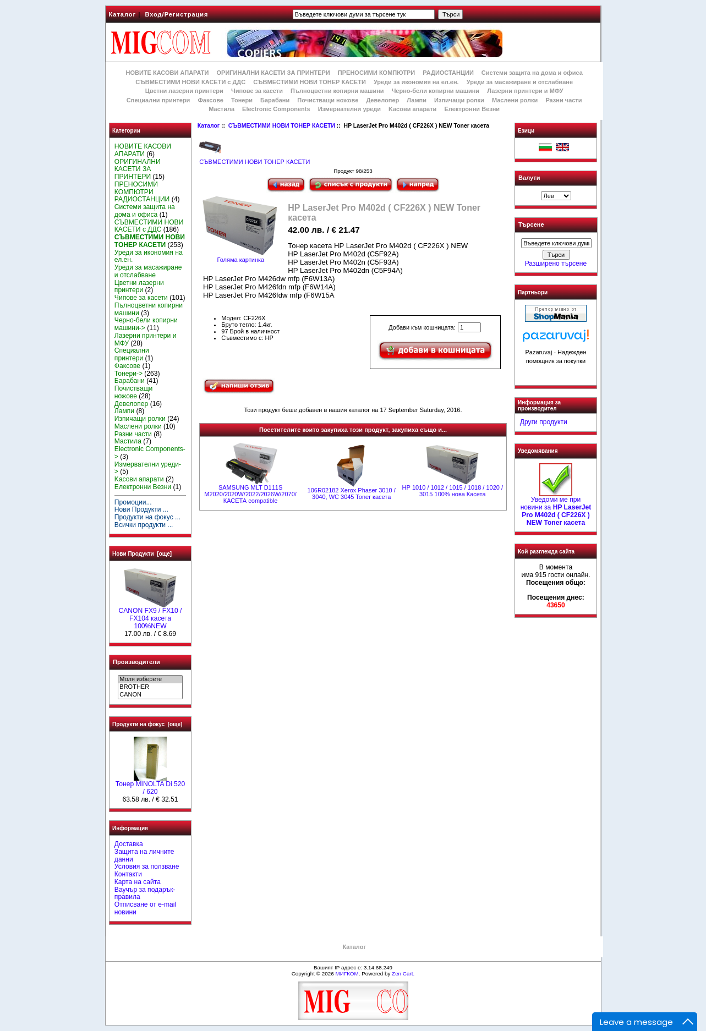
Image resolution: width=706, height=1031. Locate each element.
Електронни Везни (472, 109)
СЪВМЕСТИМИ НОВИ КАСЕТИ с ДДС (190, 82)
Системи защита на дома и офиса (532, 72)
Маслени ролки (515, 100)
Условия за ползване (146, 866)
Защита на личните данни (144, 855)
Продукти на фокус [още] (147, 724)
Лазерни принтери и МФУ (525, 90)
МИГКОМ (346, 973)
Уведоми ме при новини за (556, 508)
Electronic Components (276, 109)
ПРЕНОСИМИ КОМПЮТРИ (376, 72)
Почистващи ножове (327, 100)
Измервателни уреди (349, 109)
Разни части (563, 100)
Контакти (128, 874)
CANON (150, 695)
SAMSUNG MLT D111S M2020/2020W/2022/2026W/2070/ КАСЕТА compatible (250, 494)
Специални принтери (158, 100)
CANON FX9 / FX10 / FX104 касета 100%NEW (150, 615)
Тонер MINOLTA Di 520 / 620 (150, 785)
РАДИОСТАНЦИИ (448, 72)
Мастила (221, 109)
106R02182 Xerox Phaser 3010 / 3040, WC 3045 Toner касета (352, 493)
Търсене (531, 225)
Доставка (128, 844)
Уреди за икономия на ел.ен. (416, 82)
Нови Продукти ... (141, 509)
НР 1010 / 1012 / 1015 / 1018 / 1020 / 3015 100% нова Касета (452, 490)
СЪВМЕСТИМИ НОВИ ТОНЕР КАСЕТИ (281, 126)
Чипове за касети (257, 90)
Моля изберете (150, 679)
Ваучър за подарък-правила (145, 893)
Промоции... (133, 502)
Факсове (210, 100)
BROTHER (150, 687)
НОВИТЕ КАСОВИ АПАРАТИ (167, 72)
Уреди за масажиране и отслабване (520, 82)
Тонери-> (128, 373)
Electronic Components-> (149, 452)
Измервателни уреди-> (147, 468)
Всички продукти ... (143, 525)
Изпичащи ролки (459, 100)
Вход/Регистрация (176, 14)
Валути (529, 177)
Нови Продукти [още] (142, 554)
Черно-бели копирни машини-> (146, 324)
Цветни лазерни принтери (184, 90)
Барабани (274, 100)
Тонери (242, 100)
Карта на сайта (137, 882)
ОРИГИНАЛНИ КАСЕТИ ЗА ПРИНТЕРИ (273, 72)
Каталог (122, 14)
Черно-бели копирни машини (435, 90)
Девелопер (382, 100)
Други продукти (543, 422)
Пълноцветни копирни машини (337, 90)
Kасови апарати (412, 109)
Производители (136, 662)
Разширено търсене (556, 263)
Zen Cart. (403, 973)
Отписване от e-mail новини (145, 908)
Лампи (416, 100)
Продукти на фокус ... (147, 517)
